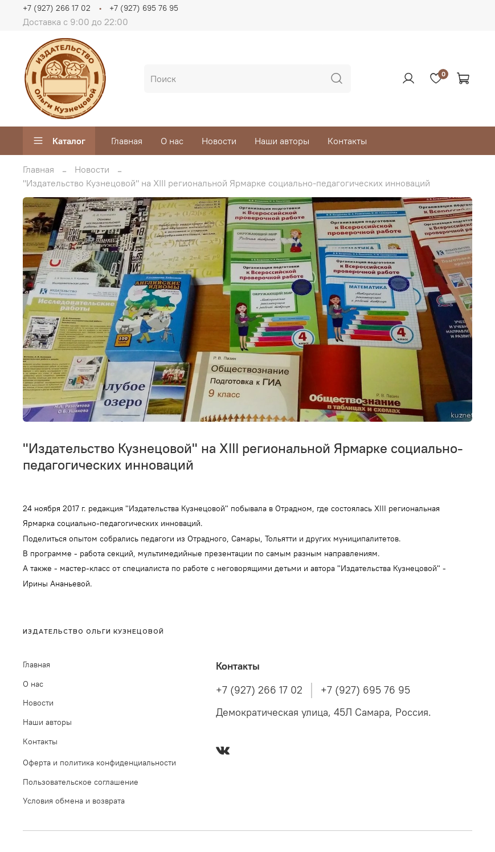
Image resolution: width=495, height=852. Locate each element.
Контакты (347, 140)
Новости (219, 140)
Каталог (58, 140)
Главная (126, 140)
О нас (172, 140)
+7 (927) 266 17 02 (57, 8)
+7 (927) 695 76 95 (143, 8)
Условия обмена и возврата (74, 801)
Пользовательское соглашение (80, 782)
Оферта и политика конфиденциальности (99, 762)
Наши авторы (282, 140)
